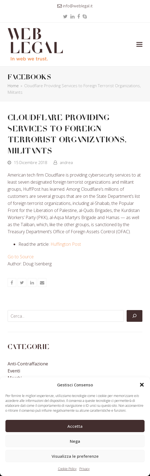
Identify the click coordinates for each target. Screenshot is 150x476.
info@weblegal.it (78, 5)
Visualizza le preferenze (75, 456)
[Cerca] (134, 316)
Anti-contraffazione (28, 364)
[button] (142, 384)
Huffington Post (66, 244)
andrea (66, 162)
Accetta (75, 426)
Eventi (14, 371)
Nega (75, 441)
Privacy (84, 468)
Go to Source (21, 257)
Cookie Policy (67, 468)
